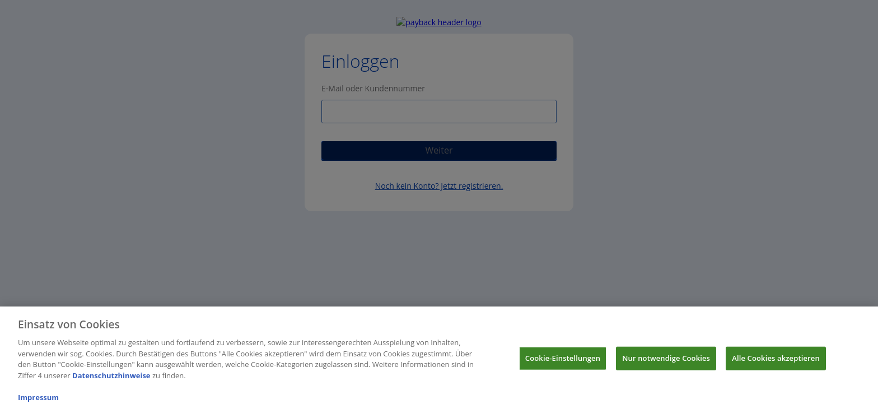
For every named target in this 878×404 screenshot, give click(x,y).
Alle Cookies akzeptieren (776, 360)
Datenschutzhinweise (111, 378)
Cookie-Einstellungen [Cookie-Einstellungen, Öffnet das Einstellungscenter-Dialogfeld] (562, 360)
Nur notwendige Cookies (666, 360)
